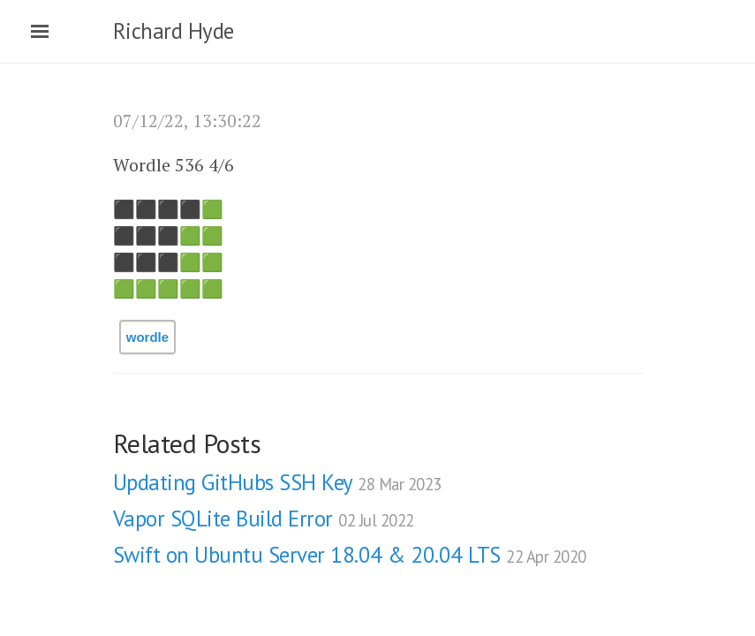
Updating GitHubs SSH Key (277, 482)
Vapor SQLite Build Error (263, 518)
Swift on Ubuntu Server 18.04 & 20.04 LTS (349, 555)
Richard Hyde (173, 31)
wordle (147, 336)
